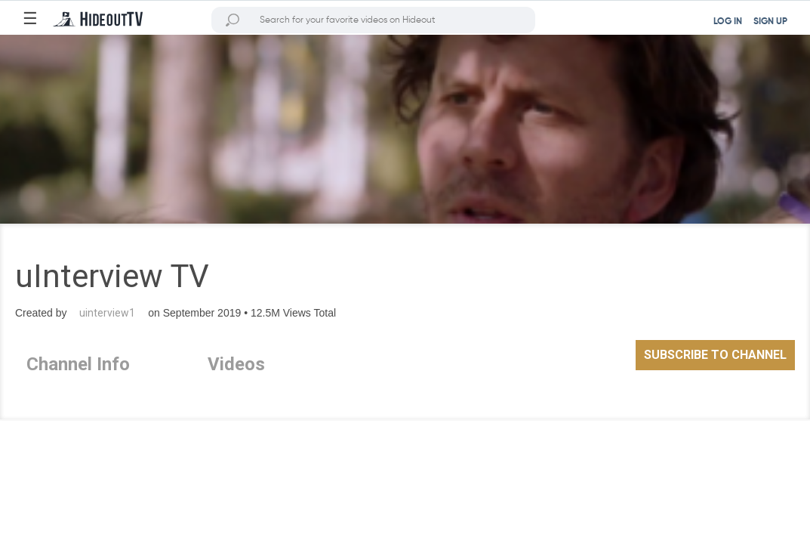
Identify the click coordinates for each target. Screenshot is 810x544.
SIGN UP (770, 21)
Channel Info (78, 364)
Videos (236, 364)
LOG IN (727, 21)
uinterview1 (107, 313)
